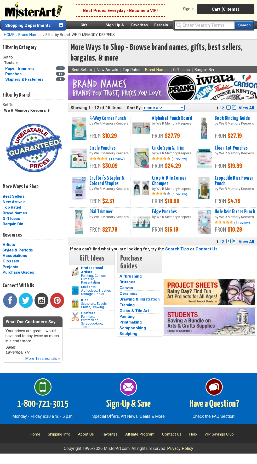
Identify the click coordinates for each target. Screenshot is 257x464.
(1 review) (117, 159)
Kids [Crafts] (85, 300)
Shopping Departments (28, 25)
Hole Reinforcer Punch (235, 211)
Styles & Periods (17, 250)
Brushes (105, 290)
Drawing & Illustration (139, 299)
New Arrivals (14, 201)
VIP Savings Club (219, 434)
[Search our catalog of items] (244, 25)
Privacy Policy (180, 448)
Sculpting (128, 333)
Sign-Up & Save (128, 404)
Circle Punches (102, 148)
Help (193, 434)
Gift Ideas (11, 218)
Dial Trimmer (101, 211)
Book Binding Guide (232, 118)
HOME (9, 35)
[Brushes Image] (75, 290)
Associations (15, 255)
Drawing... (99, 307)
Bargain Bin (13, 224)
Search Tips (177, 248)
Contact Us (207, 248)
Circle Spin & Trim (168, 148)
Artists (9, 244)
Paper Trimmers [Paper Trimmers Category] (20, 68)
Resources (12, 235)
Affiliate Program (140, 434)
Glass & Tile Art (134, 310)
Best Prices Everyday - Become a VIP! (120, 10)
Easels (102, 304)
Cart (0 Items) (225, 9)
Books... (100, 294)
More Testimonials (42, 358)
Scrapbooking (91, 323)
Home (35, 434)
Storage (87, 294)
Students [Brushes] (88, 287)
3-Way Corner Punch (107, 118)
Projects (10, 267)
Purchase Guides (18, 272)
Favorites (139, 25)
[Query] (204, 25)
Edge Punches (164, 211)
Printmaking (90, 320)
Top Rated (12, 207)
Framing (127, 305)
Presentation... (91, 282)
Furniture (87, 279)
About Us (86, 434)
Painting (87, 276)
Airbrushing (130, 276)
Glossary (11, 261)
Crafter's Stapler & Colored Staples (107, 180)
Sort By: (134, 107)
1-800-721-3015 (42, 404)
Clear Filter (17, 63)
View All (246, 107)
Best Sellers (14, 196)
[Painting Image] (75, 271)
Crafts (85, 307)
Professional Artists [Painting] (92, 270)
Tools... (86, 327)
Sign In (189, 9)
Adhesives (89, 290)
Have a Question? (214, 404)
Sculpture (88, 304)
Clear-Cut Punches (231, 148)
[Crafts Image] (75, 303)
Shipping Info (59, 434)
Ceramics (128, 293)
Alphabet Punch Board (172, 118)
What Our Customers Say (30, 321)
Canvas (100, 276)
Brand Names (30, 35)
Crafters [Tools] (88, 313)
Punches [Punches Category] (13, 74)
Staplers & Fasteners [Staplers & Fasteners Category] (25, 79)
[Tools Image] (75, 316)
